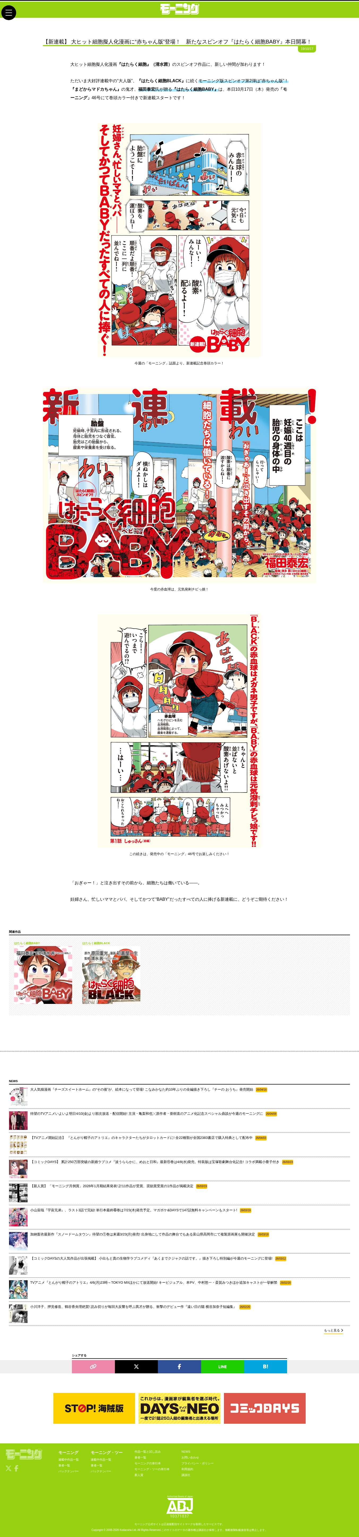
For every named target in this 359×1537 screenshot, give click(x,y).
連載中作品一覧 (68, 1459)
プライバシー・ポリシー (197, 1463)
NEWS (185, 1451)
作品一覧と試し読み (148, 1451)
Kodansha (126, 1530)
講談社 (185, 1475)
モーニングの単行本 (148, 1463)
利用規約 (187, 1469)
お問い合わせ (190, 1457)
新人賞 (139, 1475)
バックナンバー (68, 1471)
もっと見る (333, 1330)
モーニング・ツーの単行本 (152, 1469)
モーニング (68, 1452)
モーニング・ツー (107, 1452)
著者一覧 (64, 1465)
